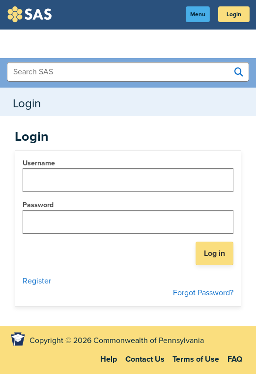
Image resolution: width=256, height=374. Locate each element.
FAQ (235, 359)
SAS (31, 14)
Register (37, 281)
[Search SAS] (239, 72)
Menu (197, 14)
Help (108, 359)
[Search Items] (128, 72)
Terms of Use (195, 359)
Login (234, 14)
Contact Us (145, 359)
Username (39, 163)
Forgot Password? (203, 293)
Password (38, 205)
